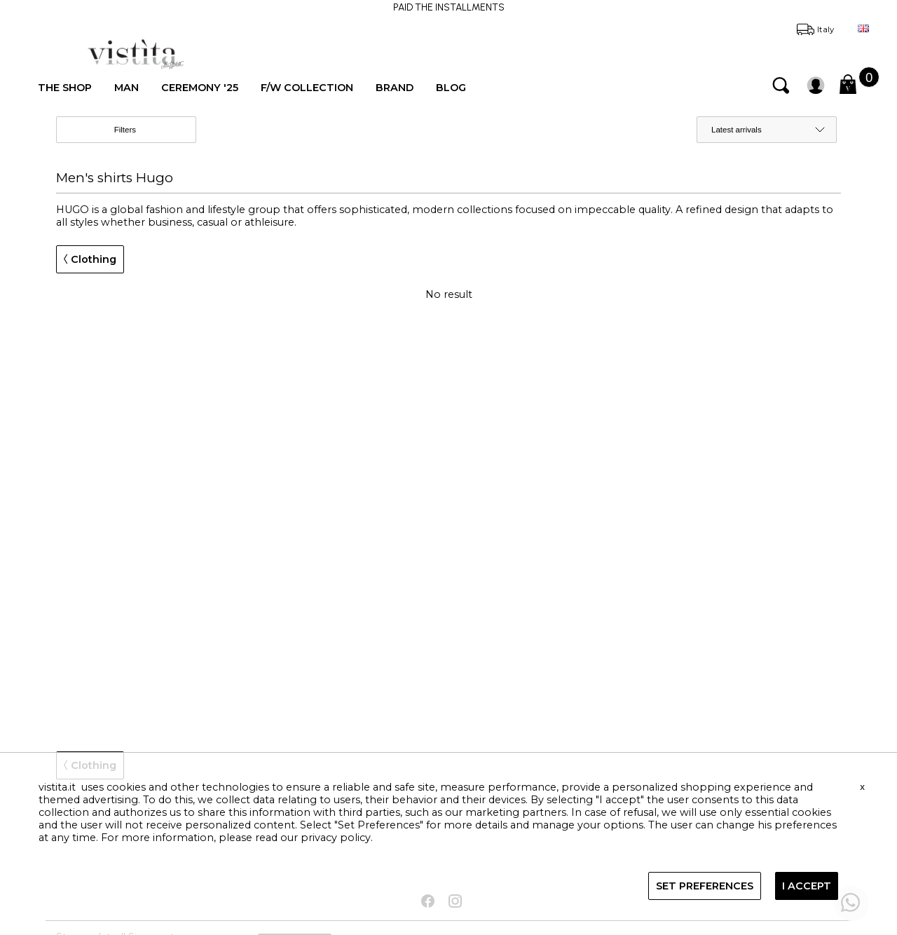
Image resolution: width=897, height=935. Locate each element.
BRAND (394, 87)
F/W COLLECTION (307, 87)
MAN (126, 87)
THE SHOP (65, 87)
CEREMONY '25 (199, 87)
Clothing (90, 259)
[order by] (767, 129)
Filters (137, 130)
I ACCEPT (806, 886)
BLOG (451, 87)
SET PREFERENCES (704, 886)
